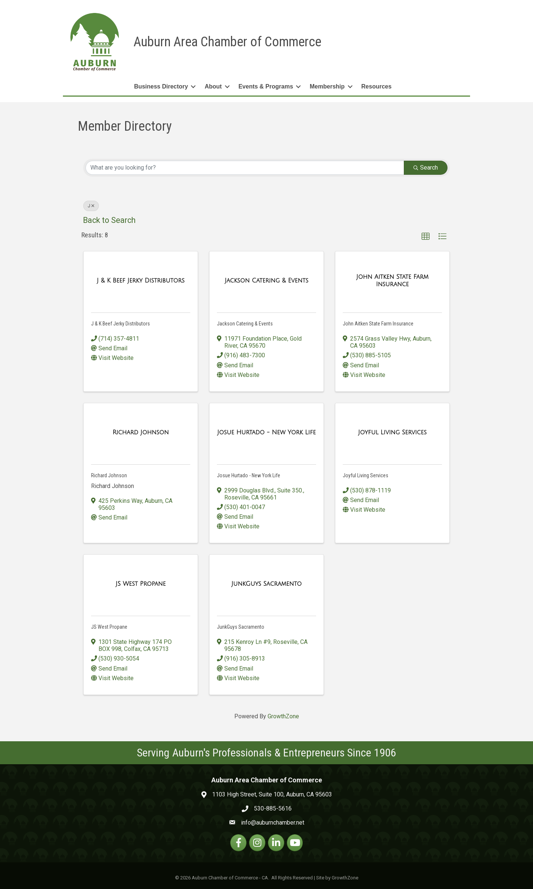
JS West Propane (109, 627)
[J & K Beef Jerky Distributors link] (141, 280)
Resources (376, 86)
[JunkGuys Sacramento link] (266, 584)
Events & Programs (265, 86)
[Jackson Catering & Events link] (266, 280)
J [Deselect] (91, 205)
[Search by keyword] (245, 167)
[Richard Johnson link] (141, 432)
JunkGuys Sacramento (240, 627)
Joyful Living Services (365, 475)
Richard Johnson (109, 475)
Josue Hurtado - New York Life (248, 475)
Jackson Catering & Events (245, 324)
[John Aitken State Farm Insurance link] (392, 280)
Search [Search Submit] (425, 167)
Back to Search (109, 219)
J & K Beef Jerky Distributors (120, 324)
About (213, 86)
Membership (327, 86)
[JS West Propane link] (140, 584)
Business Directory (161, 86)
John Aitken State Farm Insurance (378, 324)
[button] (425, 236)
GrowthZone (283, 716)
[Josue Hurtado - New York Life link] (266, 432)
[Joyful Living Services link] (392, 432)
